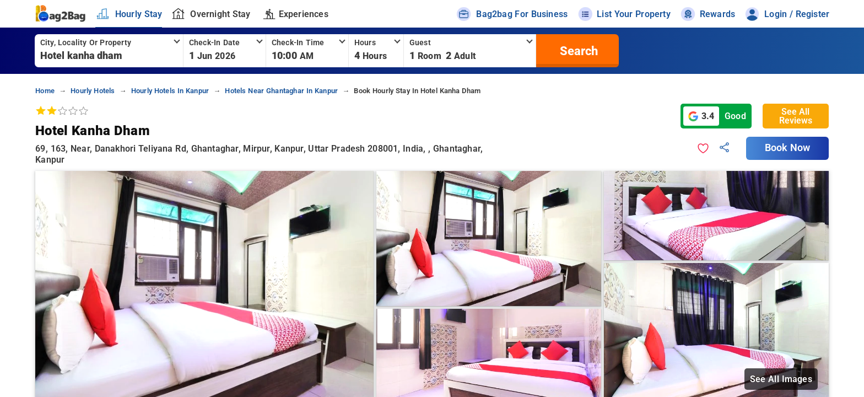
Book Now (787, 147)
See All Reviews (795, 116)
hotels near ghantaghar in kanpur (281, 91)
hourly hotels (93, 91)
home (45, 91)
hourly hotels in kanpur (170, 91)
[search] (577, 50)
